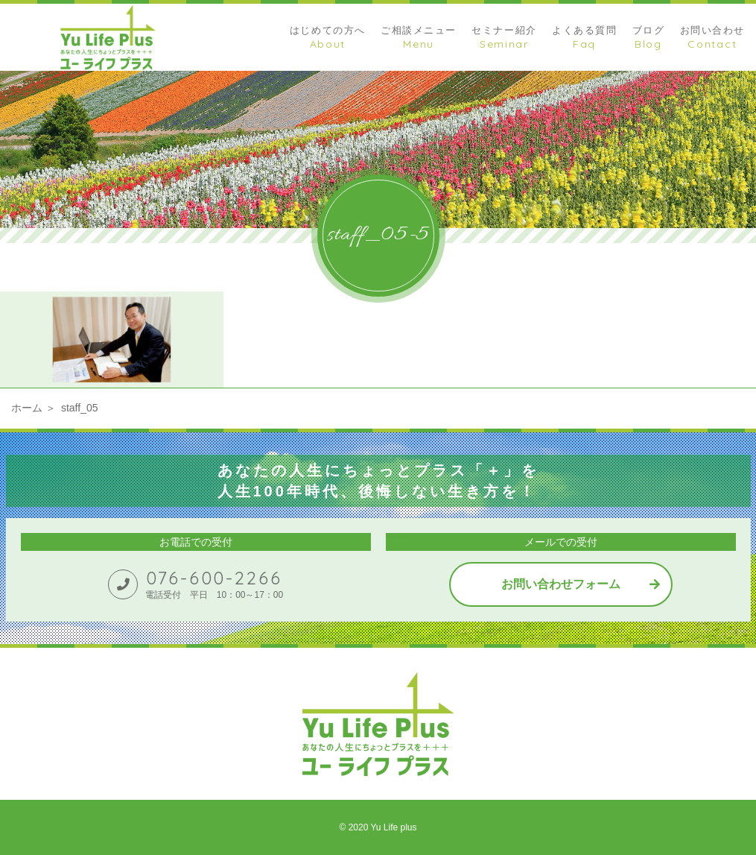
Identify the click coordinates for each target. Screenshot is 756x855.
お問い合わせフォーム (560, 584)
